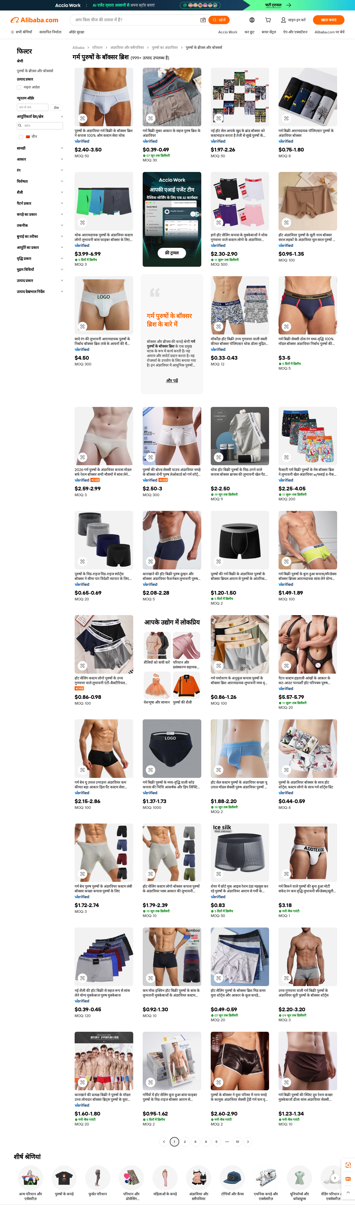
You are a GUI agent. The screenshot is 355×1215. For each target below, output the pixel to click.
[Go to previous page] (164, 1141)
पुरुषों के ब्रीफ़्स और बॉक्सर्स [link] (204, 47)
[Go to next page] (248, 1141)
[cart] (269, 21)
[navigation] (40, 595)
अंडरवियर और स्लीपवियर (127, 47)
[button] (203, 20)
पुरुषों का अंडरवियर (165, 47)
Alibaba (78, 47)
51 (237, 1142)
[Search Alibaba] (135, 20)
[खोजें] (219, 20)
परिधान (97, 47)
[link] (348, 1165)
